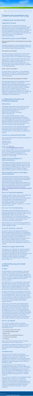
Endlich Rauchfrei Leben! (13, 395)
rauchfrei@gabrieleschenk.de (15, 148)
